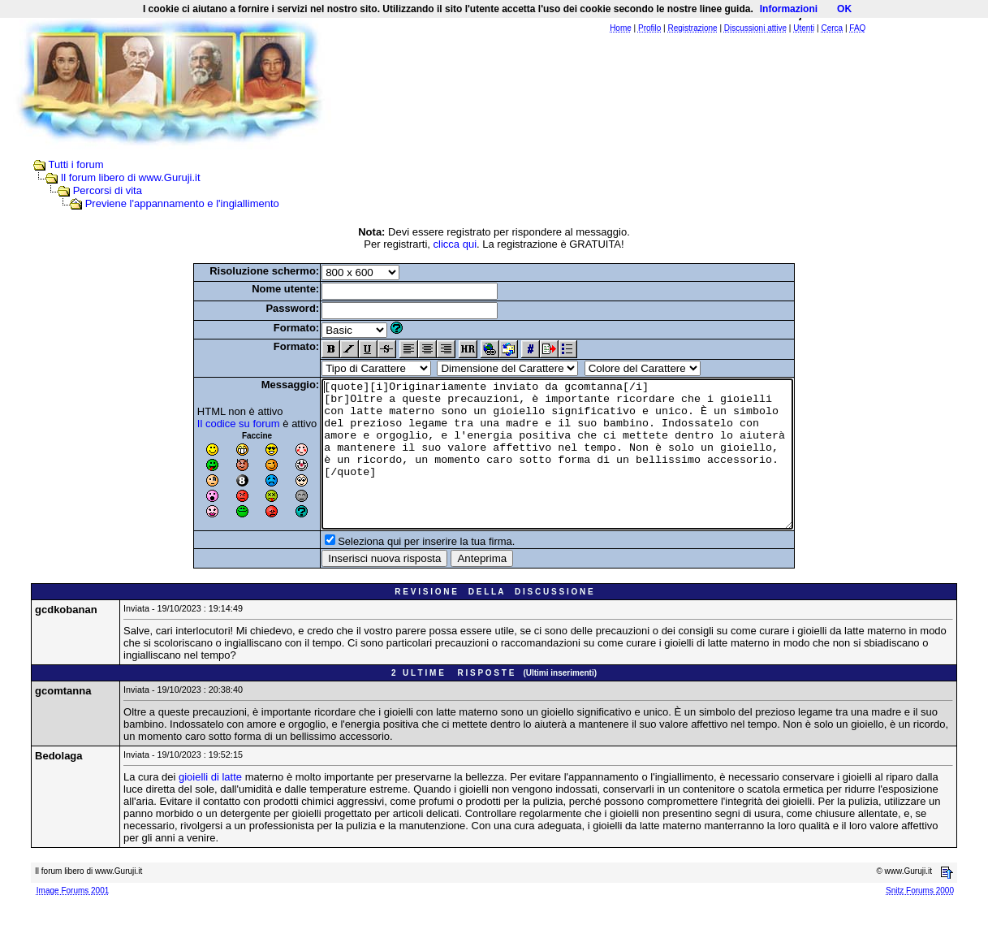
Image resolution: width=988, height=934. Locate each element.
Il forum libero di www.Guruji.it (131, 177)
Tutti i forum (75, 164)
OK (844, 9)
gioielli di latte (210, 806)
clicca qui (455, 244)
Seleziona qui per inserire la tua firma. (397, 570)
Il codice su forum (210, 423)
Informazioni (789, 9)
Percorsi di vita (107, 190)
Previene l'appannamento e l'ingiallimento (182, 203)
